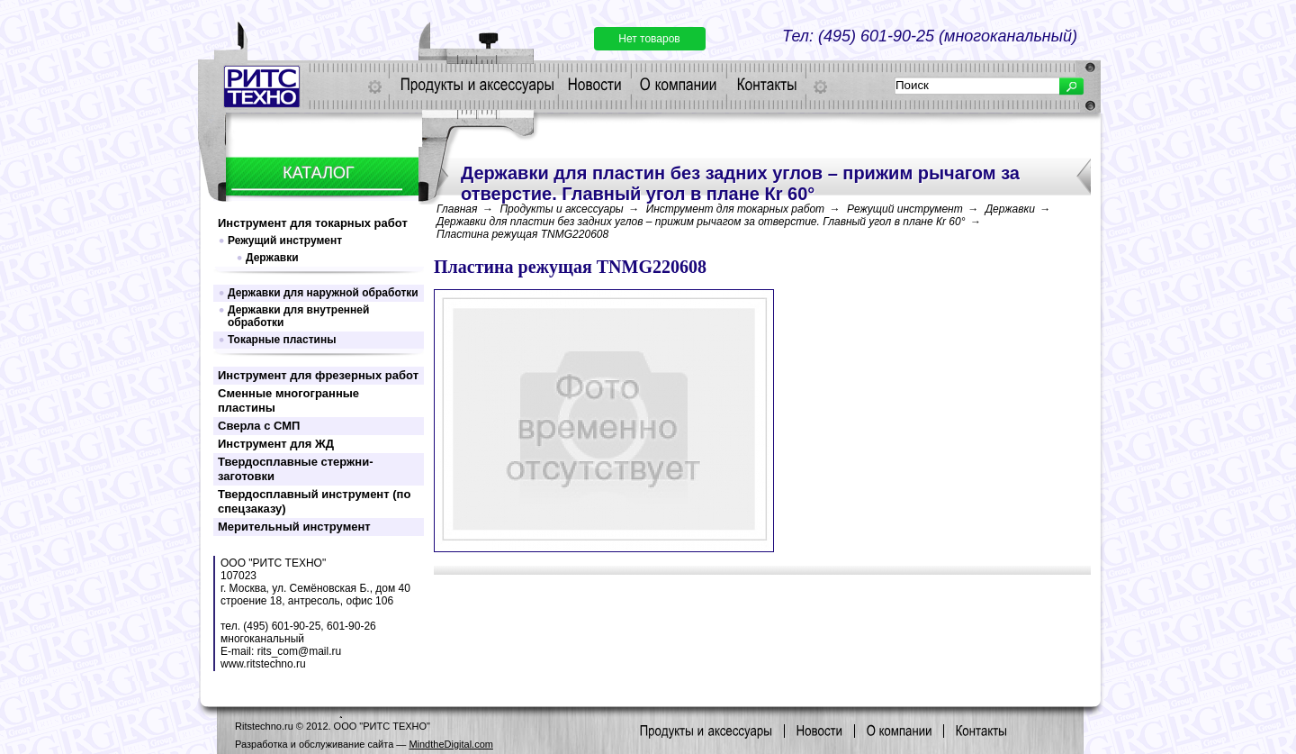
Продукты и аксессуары (561, 209)
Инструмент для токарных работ (313, 223)
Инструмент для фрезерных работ (318, 375)
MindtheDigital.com (451, 744)
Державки (272, 257)
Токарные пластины (282, 339)
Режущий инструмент (285, 240)
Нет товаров (649, 38)
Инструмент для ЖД (276, 443)
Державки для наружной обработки (323, 292)
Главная (456, 209)
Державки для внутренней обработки (298, 316)
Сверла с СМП (259, 425)
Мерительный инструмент (294, 526)
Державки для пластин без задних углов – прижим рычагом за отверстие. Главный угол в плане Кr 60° (701, 221)
